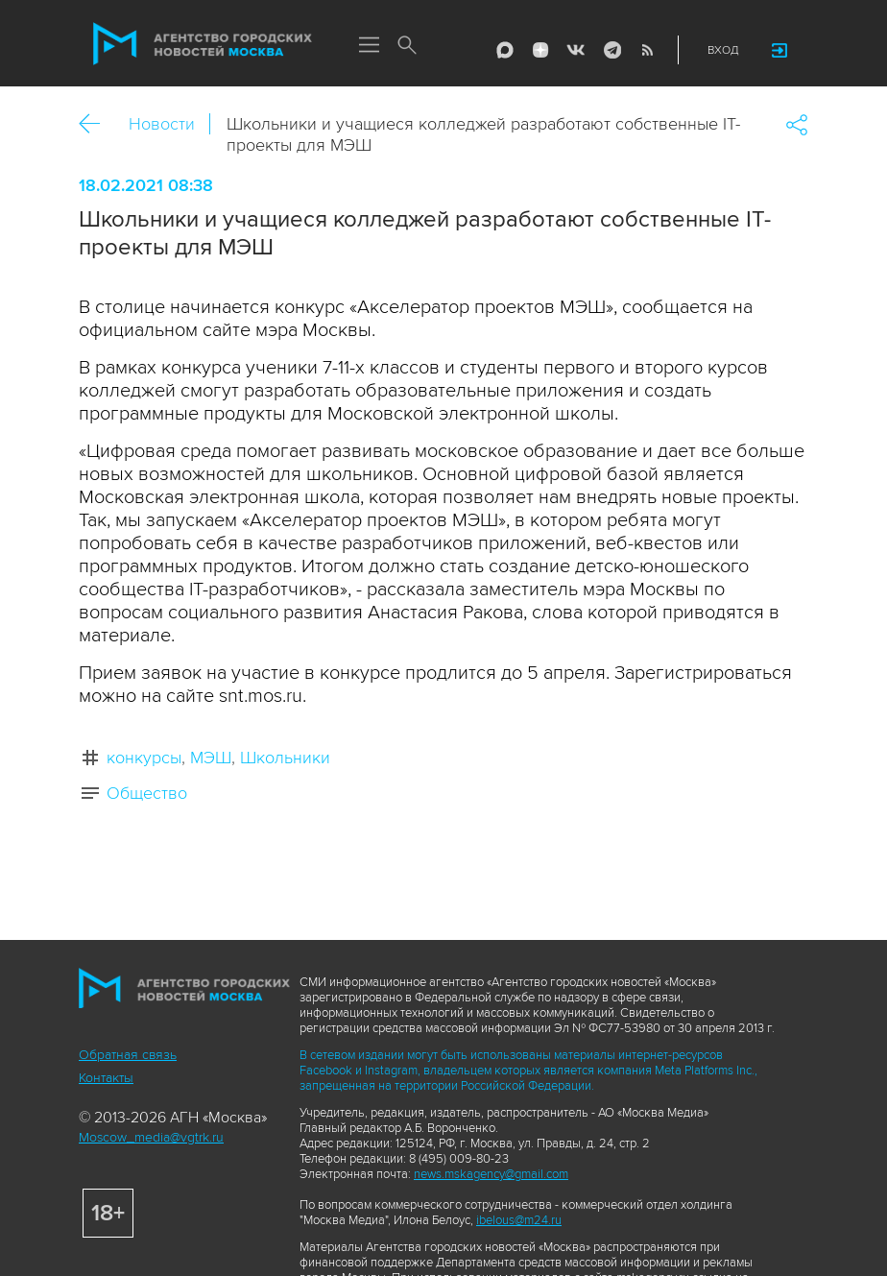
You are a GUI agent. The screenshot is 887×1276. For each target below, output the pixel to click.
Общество (147, 793)
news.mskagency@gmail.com (491, 1174)
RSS (647, 50)
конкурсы (144, 757)
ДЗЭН (540, 50)
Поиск (407, 46)
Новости (162, 123)
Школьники (285, 757)
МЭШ (210, 757)
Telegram (611, 50)
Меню (368, 46)
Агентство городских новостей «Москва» (202, 44)
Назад (96, 124)
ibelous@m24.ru (519, 1220)
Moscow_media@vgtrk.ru (151, 1137)
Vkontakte (576, 50)
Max (505, 50)
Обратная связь (128, 1055)
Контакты (106, 1078)
